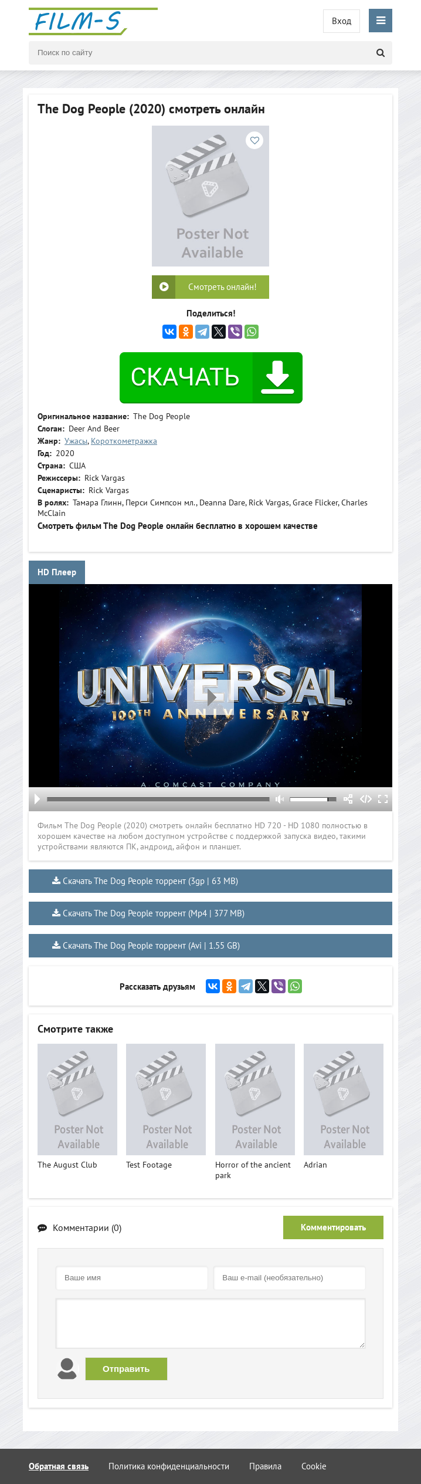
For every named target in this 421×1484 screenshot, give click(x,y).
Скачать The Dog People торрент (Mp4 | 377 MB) (154, 913)
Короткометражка (124, 441)
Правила (265, 1466)
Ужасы (75, 441)
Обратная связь (59, 1466)
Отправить (126, 1369)
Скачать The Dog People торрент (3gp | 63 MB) (150, 880)
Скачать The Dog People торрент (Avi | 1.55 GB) (151, 945)
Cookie (314, 1466)
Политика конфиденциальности (168, 1466)
